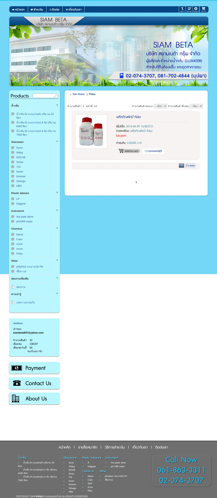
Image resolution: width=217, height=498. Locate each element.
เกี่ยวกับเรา (34, 398)
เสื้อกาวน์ (21, 271)
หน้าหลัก (64, 447)
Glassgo (20, 181)
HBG (19, 185)
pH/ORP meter (24, 221)
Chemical (88, 471)
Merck (19, 234)
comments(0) (155, 151)
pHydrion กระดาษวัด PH (29, 266)
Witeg (19, 152)
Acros (19, 248)
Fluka (19, 253)
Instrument (112, 458)
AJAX (19, 244)
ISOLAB (20, 157)
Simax (19, 162)
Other (103, 471)
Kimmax (20, 176)
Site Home (79, 94)
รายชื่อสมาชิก (87, 447)
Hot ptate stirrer (25, 216)
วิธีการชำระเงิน (34, 368)
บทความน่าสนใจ (25, 302)
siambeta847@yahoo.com (28, 332)
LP (17, 199)
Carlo (19, 239)
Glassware (70, 458)
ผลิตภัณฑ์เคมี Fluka (128, 117)
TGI (18, 166)
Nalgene (21, 203)
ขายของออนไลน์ (52, 496)
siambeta (18, 323)
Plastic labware (92, 458)
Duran (19, 171)
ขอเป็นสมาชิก (34, 351)
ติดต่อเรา (34, 383)
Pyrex (19, 147)
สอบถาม (20, 287)
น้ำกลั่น (22, 458)
